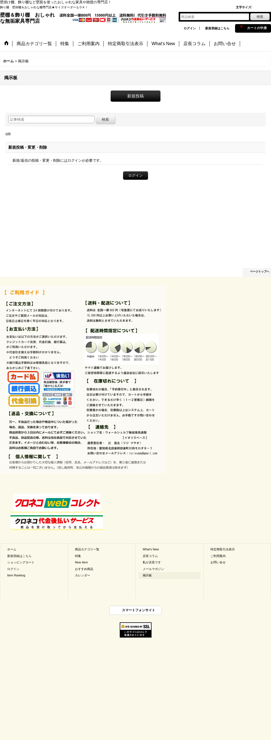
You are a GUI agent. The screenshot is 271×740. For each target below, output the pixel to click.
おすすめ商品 (84, 569)
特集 (78, 556)
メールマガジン (153, 569)
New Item (81, 562)
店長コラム (150, 556)
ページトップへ (259, 271)
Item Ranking (16, 575)
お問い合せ (218, 562)
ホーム (11, 549)
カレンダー (82, 575)
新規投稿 (135, 96)
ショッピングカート (21, 562)
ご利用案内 (218, 556)
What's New (151, 549)
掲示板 (147, 575)
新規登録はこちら (217, 28)
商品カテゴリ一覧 (87, 549)
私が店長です (152, 562)
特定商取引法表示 (222, 549)
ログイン (190, 28)
